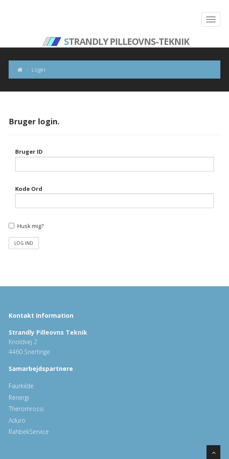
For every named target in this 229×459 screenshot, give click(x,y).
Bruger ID (29, 151)
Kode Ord (28, 189)
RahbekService (29, 431)
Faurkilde (21, 386)
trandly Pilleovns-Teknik (116, 36)
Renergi (19, 397)
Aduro (17, 420)
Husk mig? (30, 226)
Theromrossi (26, 409)
